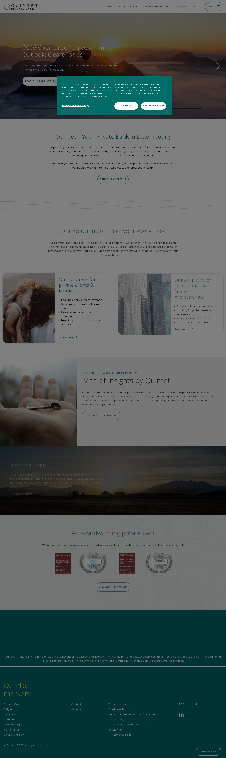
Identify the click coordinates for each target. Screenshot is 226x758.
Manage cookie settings (75, 105)
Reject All (126, 106)
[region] (114, 95)
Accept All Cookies (153, 106)
